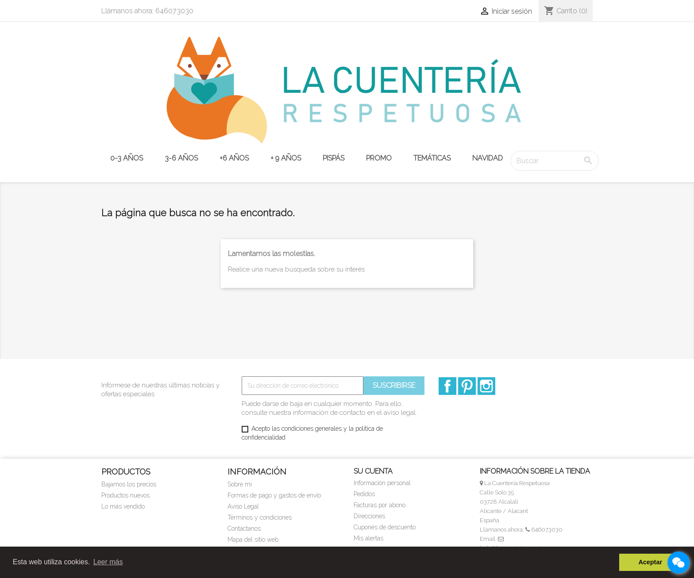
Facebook (447, 386)
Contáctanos (244, 528)
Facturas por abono (379, 505)
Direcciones (369, 516)
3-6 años (181, 158)
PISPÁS (333, 158)
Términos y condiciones (259, 517)
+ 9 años (285, 158)
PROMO (379, 158)
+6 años (234, 158)
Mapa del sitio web (252, 539)
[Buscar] (554, 161)
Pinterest (467, 386)
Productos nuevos (125, 495)
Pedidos (364, 494)
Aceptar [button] (650, 562)
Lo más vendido (123, 506)
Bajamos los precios (128, 484)
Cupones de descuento (385, 527)
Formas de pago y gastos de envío (274, 495)
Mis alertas (368, 538)
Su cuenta (373, 471)
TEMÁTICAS (432, 158)
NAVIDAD (487, 158)
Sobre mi (239, 484)
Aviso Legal (243, 506)
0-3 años (126, 158)
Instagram (486, 386)
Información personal (382, 482)
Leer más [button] (108, 562)
